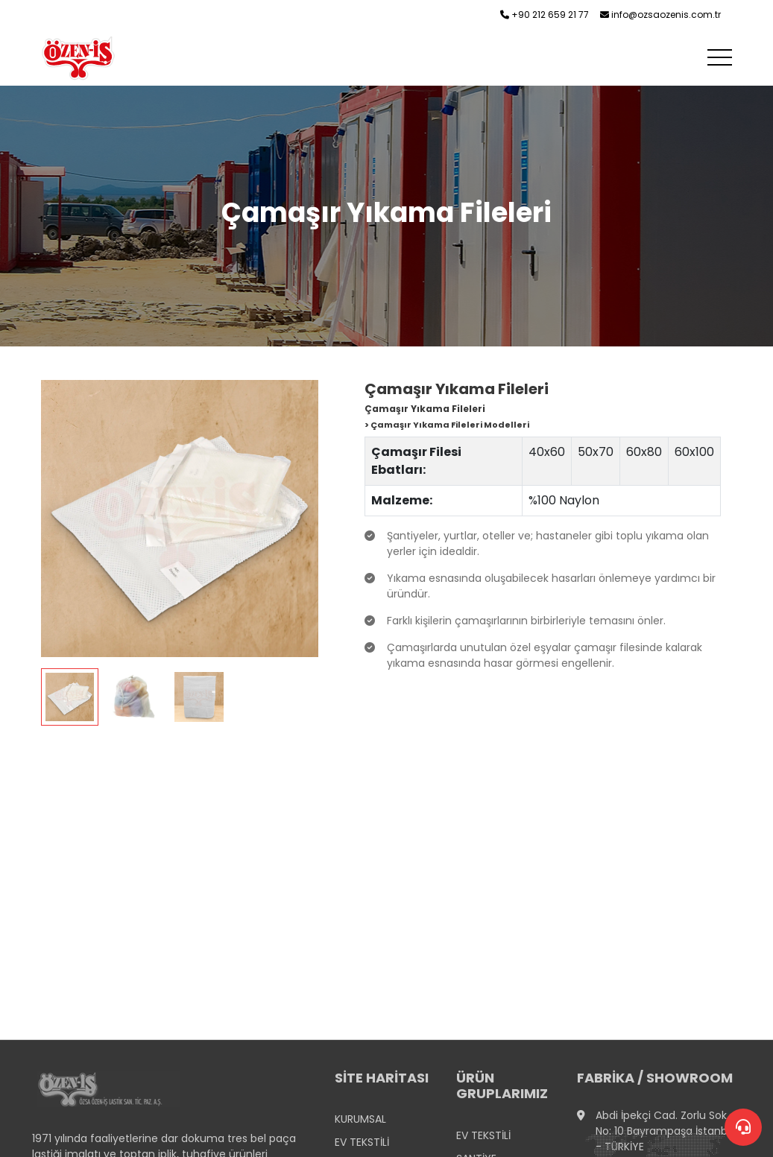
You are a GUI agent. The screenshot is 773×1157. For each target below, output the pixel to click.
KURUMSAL (360, 1119)
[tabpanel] (179, 553)
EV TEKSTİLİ (362, 1142)
